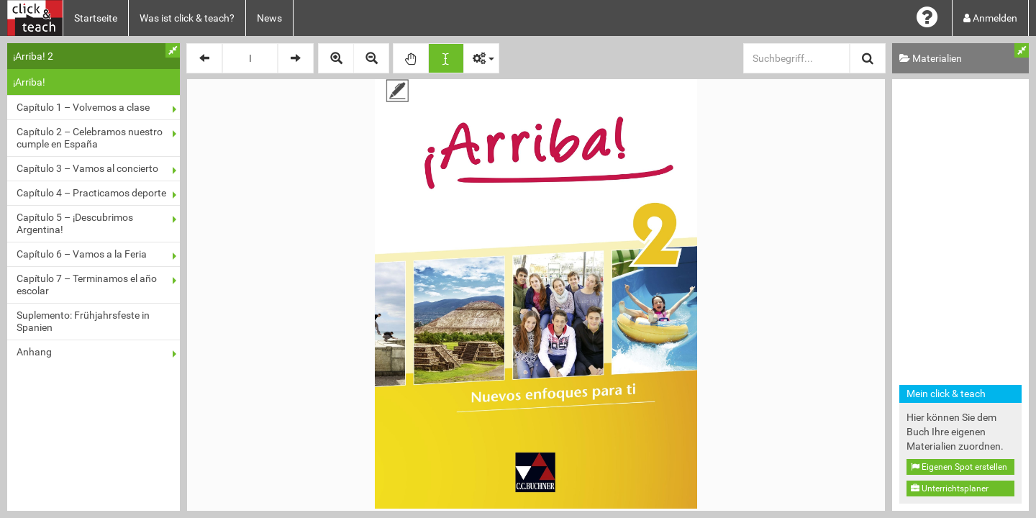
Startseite (95, 18)
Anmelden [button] (990, 18)
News (269, 18)
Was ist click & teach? (187, 18)
